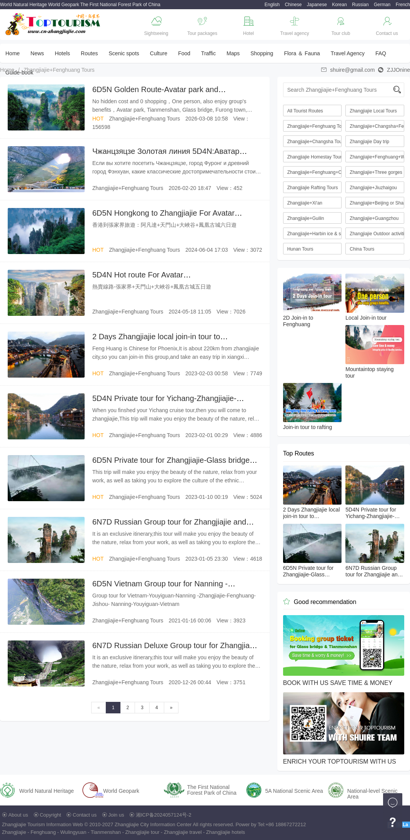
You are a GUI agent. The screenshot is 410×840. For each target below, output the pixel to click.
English (272, 4)
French (403, 4)
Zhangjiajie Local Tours (373, 111)
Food (184, 53)
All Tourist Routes (305, 111)
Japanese (317, 4)
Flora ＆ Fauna (302, 53)
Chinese (293, 4)
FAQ (380, 53)
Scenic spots (123, 53)
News (37, 53)
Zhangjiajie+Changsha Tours (314, 141)
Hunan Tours (300, 249)
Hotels (62, 53)
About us (18, 815)
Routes (89, 53)
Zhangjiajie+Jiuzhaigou (373, 187)
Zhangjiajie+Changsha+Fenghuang (377, 126)
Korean (339, 4)
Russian (360, 4)
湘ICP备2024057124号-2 (164, 815)
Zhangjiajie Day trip (369, 141)
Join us (116, 815)
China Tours (362, 249)
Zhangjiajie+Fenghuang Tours (59, 70)
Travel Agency (348, 53)
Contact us (85, 815)
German (382, 4)
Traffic (208, 53)
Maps (233, 53)
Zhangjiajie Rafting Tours (312, 187)
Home (12, 53)
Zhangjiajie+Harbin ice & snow (314, 233)
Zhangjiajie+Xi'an (304, 203)
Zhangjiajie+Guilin (305, 218)
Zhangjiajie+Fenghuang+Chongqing (314, 172)
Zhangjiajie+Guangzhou (374, 218)
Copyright (50, 815)
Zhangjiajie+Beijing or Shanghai (377, 203)
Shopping (261, 53)
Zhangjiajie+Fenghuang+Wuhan (377, 157)
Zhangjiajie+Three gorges (376, 172)
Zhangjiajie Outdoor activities (377, 233)
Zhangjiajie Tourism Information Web (42, 824)
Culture (158, 53)
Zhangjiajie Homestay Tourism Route (314, 157)
